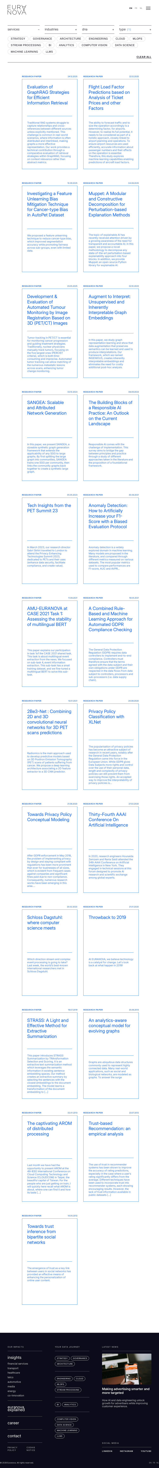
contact (14, 1435)
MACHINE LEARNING (24, 51)
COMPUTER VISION (94, 45)
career (13, 1422)
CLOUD (120, 38)
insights (14, 1357)
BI (50, 45)
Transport (13, 1368)
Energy (12, 1391)
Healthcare (14, 1372)
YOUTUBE (146, 1451)
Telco (10, 1377)
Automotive (14, 1381)
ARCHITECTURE (70, 38)
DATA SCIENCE (125, 45)
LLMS (49, 51)
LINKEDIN (107, 1451)
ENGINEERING (98, 38)
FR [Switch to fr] (136, 8)
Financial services (18, 1363)
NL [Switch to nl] (141, 8)
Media (11, 1386)
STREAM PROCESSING (26, 45)
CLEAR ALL (144, 57)
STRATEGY (18, 38)
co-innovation (16, 1395)
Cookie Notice (31, 1449)
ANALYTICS (66, 45)
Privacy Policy (12, 1449)
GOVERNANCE (42, 38)
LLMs (59, 1436)
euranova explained (16, 1408)
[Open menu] (148, 8)
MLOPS (137, 38)
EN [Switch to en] (130, 8)
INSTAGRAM (126, 1451)
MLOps (60, 1384)
